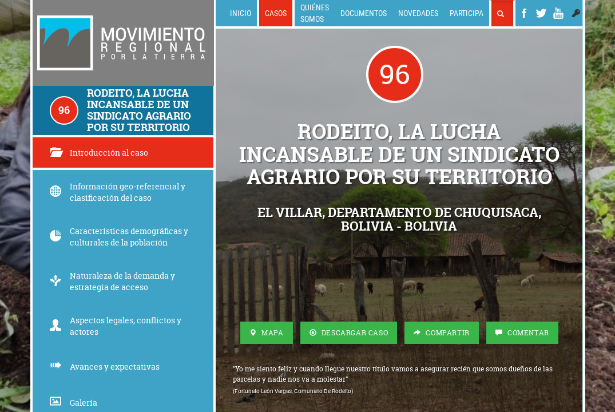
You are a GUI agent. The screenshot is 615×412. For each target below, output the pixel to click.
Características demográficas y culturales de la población (119, 236)
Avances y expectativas (105, 366)
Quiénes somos (314, 13)
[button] (576, 13)
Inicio (240, 12)
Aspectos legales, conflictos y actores (115, 326)
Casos (276, 12)
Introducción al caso (99, 152)
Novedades (418, 12)
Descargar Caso (349, 333)
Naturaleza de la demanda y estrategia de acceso (112, 281)
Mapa (266, 333)
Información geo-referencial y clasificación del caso (117, 192)
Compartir (442, 333)
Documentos (363, 12)
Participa (466, 12)
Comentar (522, 333)
